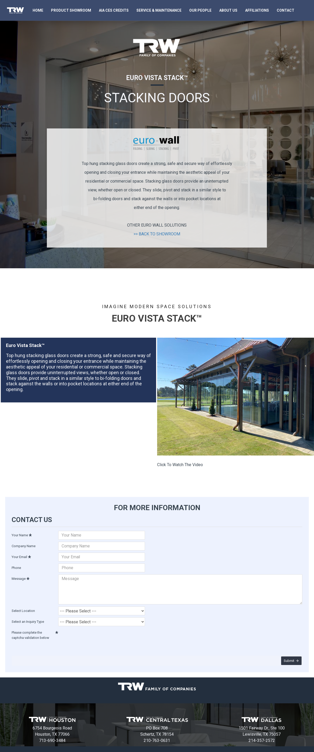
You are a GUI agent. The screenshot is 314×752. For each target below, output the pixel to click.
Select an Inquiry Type (28, 618)
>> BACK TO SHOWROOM (157, 234)
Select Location (23, 607)
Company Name (23, 545)
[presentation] (94, 634)
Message (19, 578)
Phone (16, 567)
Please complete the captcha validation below (30, 631)
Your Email (19, 556)
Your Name (20, 534)
